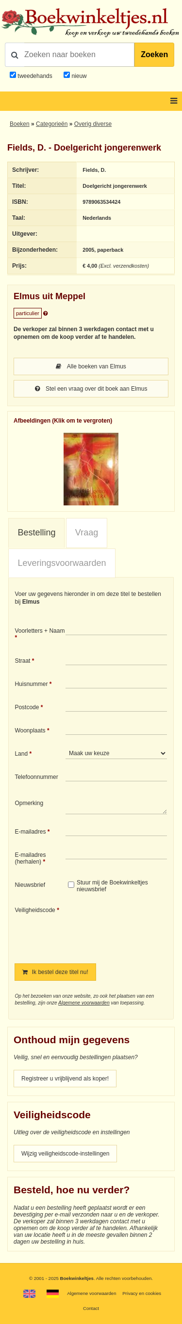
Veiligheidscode (35, 910)
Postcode (27, 707)
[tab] (36, 533)
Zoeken (154, 54)
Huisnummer (31, 684)
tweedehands (34, 76)
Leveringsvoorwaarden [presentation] (61, 563)
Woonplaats (30, 730)
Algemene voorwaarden (84, 1002)
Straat (22, 660)
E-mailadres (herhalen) (30, 858)
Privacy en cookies (141, 1293)
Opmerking (29, 803)
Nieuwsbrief (30, 885)
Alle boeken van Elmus (91, 366)
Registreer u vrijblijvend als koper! (65, 1078)
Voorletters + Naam (40, 630)
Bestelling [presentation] (36, 532)
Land (21, 753)
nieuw (78, 76)
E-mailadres (30, 831)
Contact (91, 1308)
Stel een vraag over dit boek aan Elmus (91, 388)
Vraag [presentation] (86, 532)
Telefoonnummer (36, 777)
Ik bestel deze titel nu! (55, 972)
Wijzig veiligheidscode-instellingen (65, 1153)
